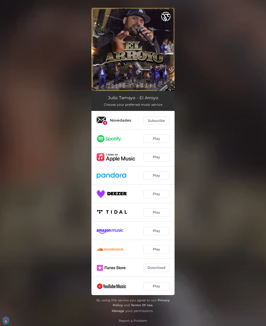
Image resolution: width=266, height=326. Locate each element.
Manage (118, 311)
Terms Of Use (142, 305)
